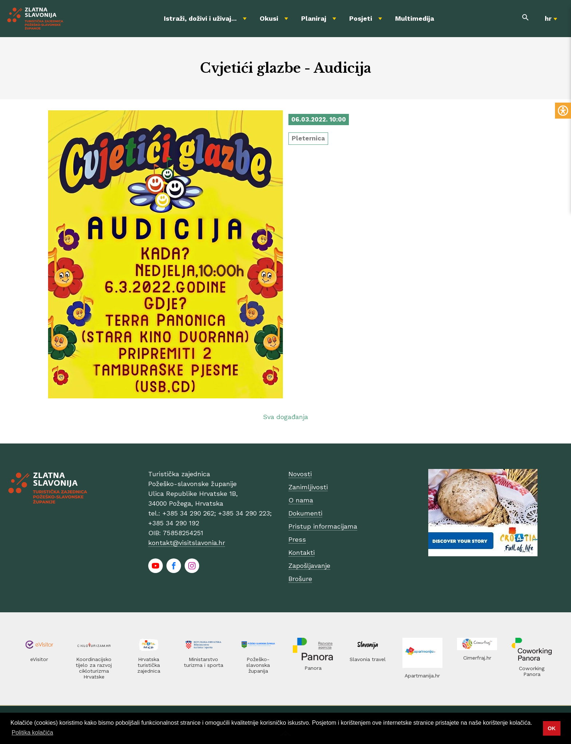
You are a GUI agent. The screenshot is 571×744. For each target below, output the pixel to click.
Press (297, 539)
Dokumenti (305, 513)
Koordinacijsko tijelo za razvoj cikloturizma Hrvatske (94, 668)
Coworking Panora (531, 671)
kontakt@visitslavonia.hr (186, 542)
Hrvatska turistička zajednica (148, 665)
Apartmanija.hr (422, 676)
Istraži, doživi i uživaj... (200, 18)
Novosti (300, 474)
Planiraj (313, 18)
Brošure (300, 578)
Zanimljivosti (308, 487)
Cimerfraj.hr (477, 658)
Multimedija (414, 18)
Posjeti (360, 18)
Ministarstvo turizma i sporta (203, 662)
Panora (313, 668)
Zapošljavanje (309, 565)
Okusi (269, 18)
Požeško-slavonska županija (258, 665)
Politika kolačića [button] (32, 732)
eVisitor (39, 659)
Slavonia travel (368, 659)
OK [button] (552, 728)
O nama (300, 500)
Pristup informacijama (322, 526)
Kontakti (301, 552)
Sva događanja (285, 417)
